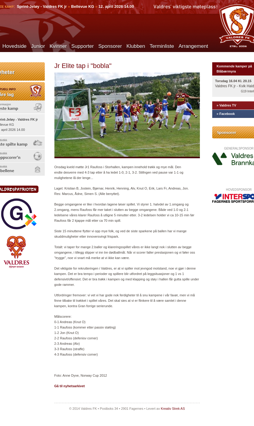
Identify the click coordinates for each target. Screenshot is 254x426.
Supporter (82, 46)
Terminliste (162, 46)
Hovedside (14, 46)
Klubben (135, 46)
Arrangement (193, 46)
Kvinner (58, 46)
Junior (38, 46)
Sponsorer (110, 46)
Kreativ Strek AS (173, 408)
